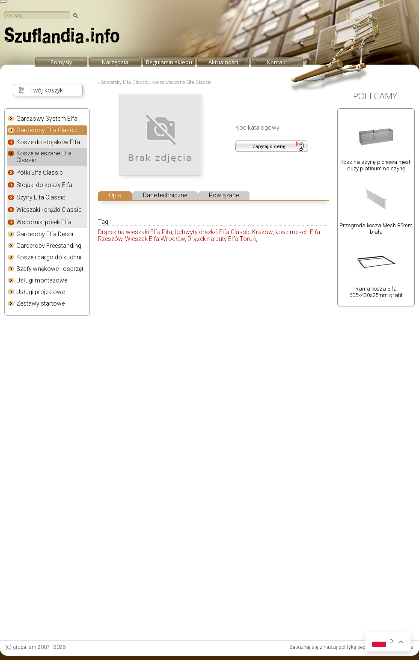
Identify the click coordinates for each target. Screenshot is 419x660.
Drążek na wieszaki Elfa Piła (135, 232)
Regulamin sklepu (169, 62)
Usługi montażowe (41, 280)
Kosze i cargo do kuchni (48, 257)
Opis (115, 195)
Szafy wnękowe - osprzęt (49, 268)
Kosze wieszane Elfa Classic (43, 157)
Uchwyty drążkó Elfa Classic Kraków (224, 232)
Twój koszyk (46, 90)
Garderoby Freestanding (48, 245)
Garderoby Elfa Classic (47, 131)
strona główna (62, 37)
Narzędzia (115, 62)
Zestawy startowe (40, 303)
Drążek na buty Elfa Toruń (221, 238)
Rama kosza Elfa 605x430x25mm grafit (376, 291)
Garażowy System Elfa (46, 118)
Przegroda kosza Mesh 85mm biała (376, 228)
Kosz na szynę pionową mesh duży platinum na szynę (376, 165)
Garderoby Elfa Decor (45, 234)
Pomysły (61, 62)
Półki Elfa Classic (39, 172)
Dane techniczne (165, 195)
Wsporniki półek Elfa (43, 222)
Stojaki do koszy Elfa (44, 184)
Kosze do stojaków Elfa (48, 142)
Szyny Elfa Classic (40, 197)
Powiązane (224, 195)
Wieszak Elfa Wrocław (155, 238)
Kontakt (277, 62)
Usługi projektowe (40, 291)
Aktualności (223, 62)
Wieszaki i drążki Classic (49, 209)
